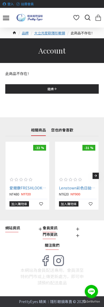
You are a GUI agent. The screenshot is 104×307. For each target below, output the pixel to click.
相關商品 (38, 130)
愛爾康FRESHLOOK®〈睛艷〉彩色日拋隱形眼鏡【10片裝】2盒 (28, 188)
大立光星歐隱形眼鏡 (49, 32)
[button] (95, 176)
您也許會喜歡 (62, 130)
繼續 (50, 89)
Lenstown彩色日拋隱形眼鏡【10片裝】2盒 (78, 188)
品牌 (25, 32)
